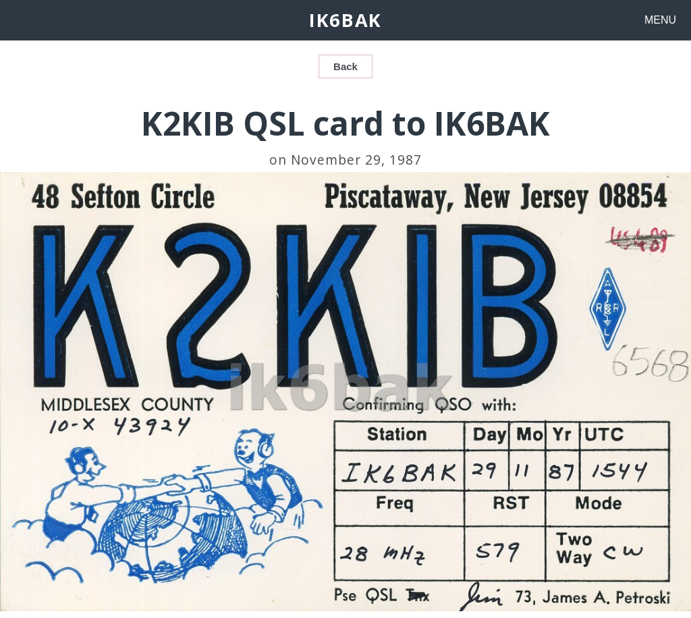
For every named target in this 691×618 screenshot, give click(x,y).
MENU (660, 20)
